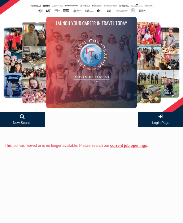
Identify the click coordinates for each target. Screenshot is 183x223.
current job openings (128, 145)
